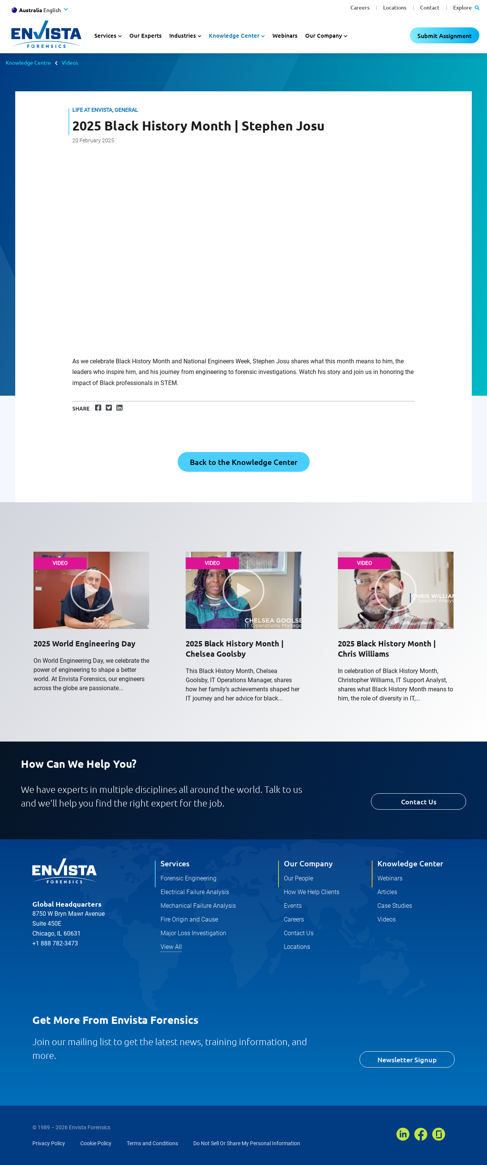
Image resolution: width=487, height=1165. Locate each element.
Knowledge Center (410, 863)
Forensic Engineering (188, 878)
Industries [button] (182, 35)
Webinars (285, 35)
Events (293, 905)
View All (171, 946)
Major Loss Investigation (193, 933)
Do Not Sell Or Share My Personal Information (246, 1143)
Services (175, 863)
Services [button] (105, 35)
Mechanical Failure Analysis (198, 905)
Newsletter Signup (407, 1059)
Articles (387, 892)
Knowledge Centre (28, 62)
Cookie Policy (95, 1143)
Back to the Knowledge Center (244, 462)
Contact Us (418, 801)
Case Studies (394, 905)
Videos (70, 62)
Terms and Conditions (152, 1143)
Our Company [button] (323, 35)
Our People (298, 878)
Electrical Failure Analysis (195, 892)
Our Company (308, 863)
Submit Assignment (444, 35)
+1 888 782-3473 (55, 943)
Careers (359, 7)
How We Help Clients (311, 892)
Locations (394, 7)
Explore (466, 7)
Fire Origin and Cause (189, 919)
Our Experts (145, 35)
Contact (429, 7)
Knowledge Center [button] (234, 35)
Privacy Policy (48, 1143)
